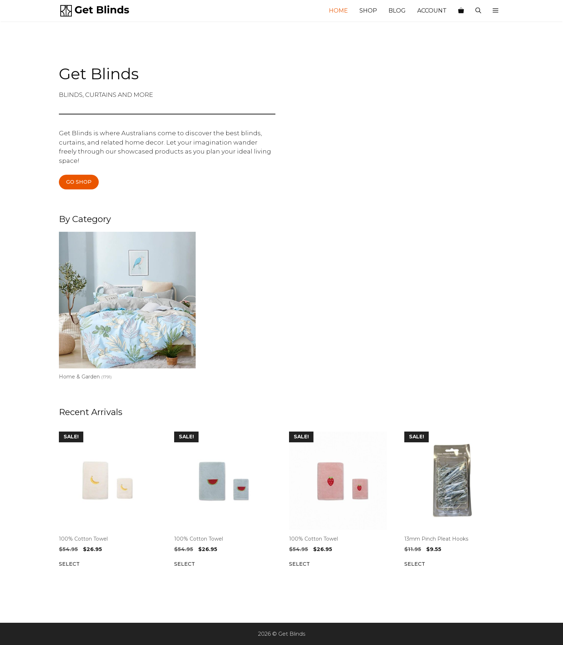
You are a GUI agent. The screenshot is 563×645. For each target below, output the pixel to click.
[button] (495, 11)
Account (432, 10)
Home (338, 10)
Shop (368, 10)
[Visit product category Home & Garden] (127, 307)
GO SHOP (79, 182)
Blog (397, 10)
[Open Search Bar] (478, 11)
